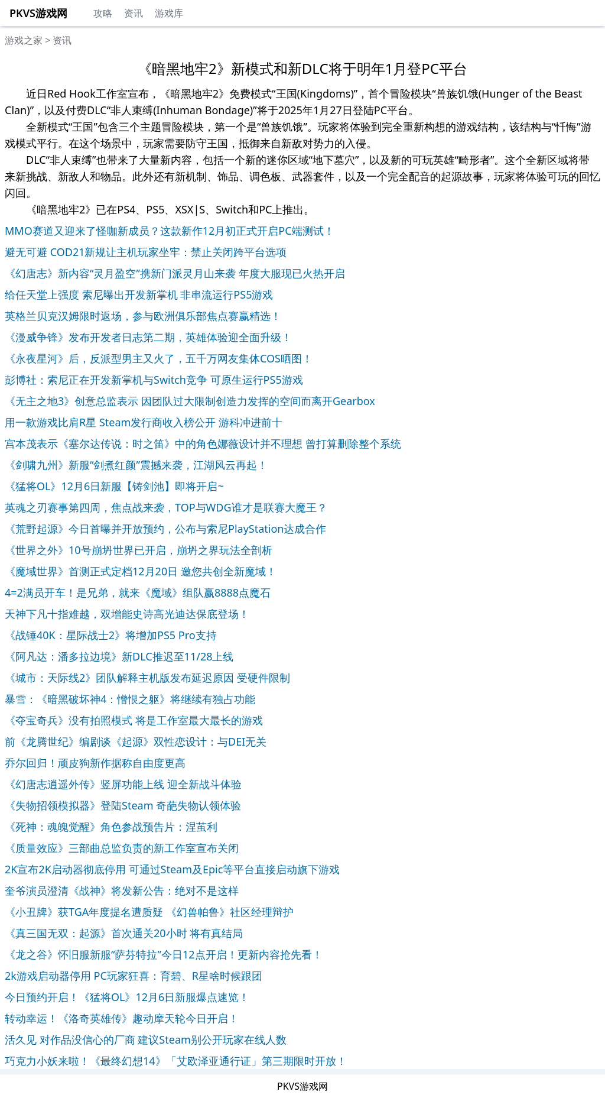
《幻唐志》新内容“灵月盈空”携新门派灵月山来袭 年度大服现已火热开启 (175, 273)
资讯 (133, 13)
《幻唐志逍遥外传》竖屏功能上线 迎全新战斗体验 (123, 784)
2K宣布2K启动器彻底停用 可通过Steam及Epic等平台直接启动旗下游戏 (172, 869)
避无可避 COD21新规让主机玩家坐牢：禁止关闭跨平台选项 (146, 252)
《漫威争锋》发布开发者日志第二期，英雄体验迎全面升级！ (148, 337)
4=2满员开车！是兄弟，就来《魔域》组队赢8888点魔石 (138, 592)
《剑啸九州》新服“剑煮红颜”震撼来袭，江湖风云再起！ (136, 465)
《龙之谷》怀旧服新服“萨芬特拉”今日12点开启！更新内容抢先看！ (164, 954)
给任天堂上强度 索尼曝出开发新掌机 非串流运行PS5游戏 (139, 294)
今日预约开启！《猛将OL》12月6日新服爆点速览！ (127, 997)
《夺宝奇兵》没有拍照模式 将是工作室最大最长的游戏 (134, 720)
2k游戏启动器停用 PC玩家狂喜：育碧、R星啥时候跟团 (133, 976)
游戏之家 (24, 40)
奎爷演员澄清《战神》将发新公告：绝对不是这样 (122, 890)
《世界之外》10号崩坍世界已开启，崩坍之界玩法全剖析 (138, 550)
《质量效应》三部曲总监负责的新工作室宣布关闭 (122, 848)
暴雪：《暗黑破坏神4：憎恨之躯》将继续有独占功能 (130, 699)
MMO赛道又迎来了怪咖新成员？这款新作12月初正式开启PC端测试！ (169, 231)
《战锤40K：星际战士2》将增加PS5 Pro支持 (111, 635)
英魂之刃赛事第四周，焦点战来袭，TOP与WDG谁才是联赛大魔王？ (166, 507)
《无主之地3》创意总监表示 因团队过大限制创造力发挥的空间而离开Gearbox (190, 401)
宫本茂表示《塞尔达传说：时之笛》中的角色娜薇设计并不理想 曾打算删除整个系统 (203, 443)
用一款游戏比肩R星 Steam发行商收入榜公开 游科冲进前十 (143, 422)
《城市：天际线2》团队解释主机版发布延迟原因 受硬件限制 (147, 678)
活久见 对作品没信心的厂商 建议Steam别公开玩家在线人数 (146, 1039)
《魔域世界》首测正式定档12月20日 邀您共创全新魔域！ (141, 571)
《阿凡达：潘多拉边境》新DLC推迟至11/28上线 (119, 656)
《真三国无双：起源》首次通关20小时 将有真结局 (124, 933)
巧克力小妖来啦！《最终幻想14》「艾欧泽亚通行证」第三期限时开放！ (176, 1061)
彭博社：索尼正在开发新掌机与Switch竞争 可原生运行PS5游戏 (154, 380)
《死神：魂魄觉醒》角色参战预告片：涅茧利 (111, 827)
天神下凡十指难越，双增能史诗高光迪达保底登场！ (127, 614)
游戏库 (169, 13)
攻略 (102, 13)
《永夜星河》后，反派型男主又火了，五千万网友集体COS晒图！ (159, 358)
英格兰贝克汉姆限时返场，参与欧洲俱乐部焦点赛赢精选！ (143, 316)
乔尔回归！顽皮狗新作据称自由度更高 (95, 763)
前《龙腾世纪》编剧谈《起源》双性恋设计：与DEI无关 (135, 741)
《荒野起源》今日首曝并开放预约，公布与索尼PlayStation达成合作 (165, 529)
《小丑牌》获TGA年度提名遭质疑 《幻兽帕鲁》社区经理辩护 (149, 912)
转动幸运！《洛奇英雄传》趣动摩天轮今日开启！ (122, 1018)
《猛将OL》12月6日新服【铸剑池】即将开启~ (114, 486)
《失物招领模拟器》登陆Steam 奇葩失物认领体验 (123, 805)
